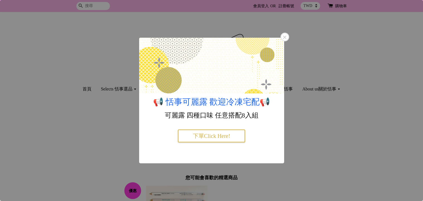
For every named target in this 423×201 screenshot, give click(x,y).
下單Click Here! (211, 136)
